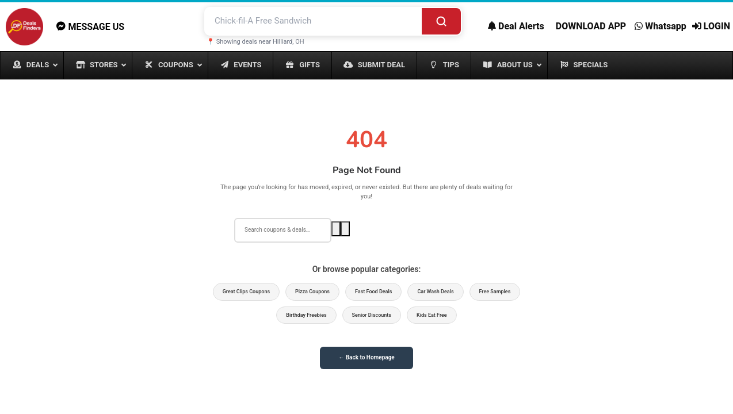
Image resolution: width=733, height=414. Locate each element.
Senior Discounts (371, 315)
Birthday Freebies (306, 315)
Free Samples (495, 291)
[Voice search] (345, 228)
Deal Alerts (516, 26)
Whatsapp (660, 26)
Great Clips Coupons (246, 291)
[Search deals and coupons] (313, 21)
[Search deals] (282, 230)
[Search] (441, 21)
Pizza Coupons (312, 291)
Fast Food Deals (373, 291)
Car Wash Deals (435, 291)
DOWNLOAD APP (591, 26)
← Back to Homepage (366, 357)
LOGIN (711, 26)
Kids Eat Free (432, 315)
